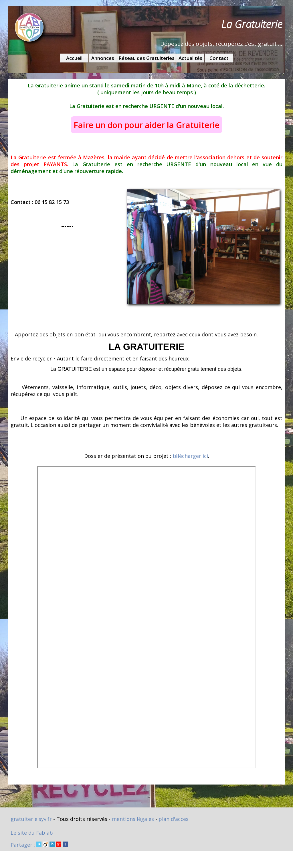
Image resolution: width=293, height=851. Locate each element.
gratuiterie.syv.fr (31, 818)
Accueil (74, 58)
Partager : (39, 844)
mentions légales (133, 818)
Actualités (190, 58)
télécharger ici (190, 455)
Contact (219, 58)
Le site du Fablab (32, 832)
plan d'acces (174, 818)
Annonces (102, 58)
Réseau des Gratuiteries (146, 58)
